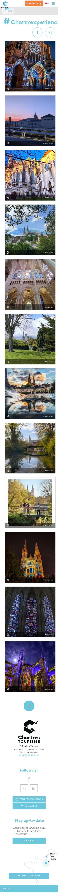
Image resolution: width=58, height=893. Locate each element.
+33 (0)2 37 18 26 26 (29, 755)
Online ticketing (33, 3)
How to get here (29, 875)
